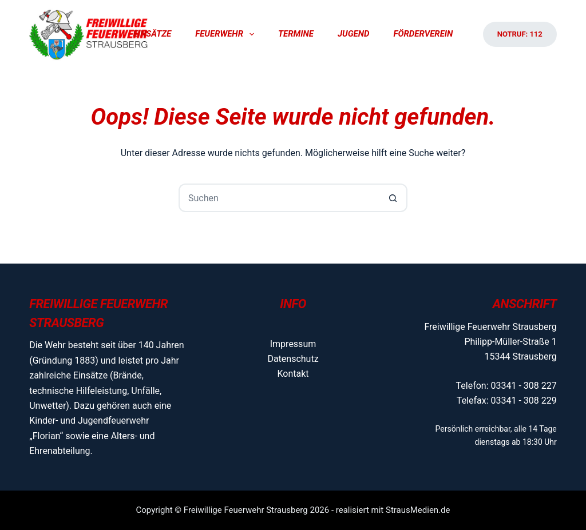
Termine (296, 34)
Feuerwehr (227, 34)
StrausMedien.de (418, 510)
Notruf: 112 (520, 34)
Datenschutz (292, 358)
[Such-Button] (393, 198)
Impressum (293, 343)
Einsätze (152, 34)
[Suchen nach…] (279, 198)
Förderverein (423, 34)
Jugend (354, 34)
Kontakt (292, 373)
